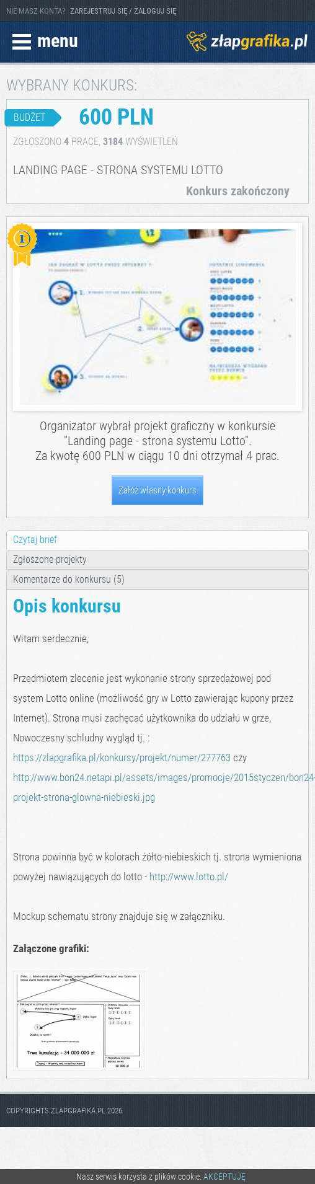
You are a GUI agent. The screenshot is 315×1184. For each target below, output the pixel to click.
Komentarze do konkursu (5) (69, 579)
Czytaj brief (35, 540)
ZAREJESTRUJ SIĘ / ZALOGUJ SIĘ (123, 10)
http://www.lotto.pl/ (188, 876)
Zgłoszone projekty (50, 559)
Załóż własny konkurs (157, 490)
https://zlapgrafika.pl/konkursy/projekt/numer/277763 (122, 757)
